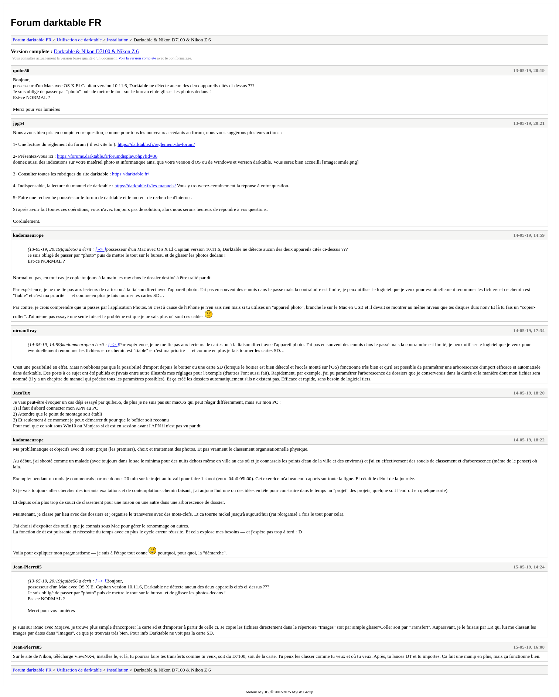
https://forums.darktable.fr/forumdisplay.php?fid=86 (107, 156)
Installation (118, 39)
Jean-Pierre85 (27, 567)
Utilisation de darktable (79, 39)
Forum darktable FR (56, 22)
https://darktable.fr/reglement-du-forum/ (156, 144)
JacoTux (21, 393)
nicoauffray (25, 330)
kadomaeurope (28, 235)
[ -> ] (100, 249)
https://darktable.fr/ (130, 174)
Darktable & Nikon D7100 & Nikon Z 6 (96, 51)
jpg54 (18, 123)
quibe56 (21, 70)
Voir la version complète (137, 58)
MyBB (263, 692)
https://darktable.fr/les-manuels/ (145, 185)
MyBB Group (302, 692)
